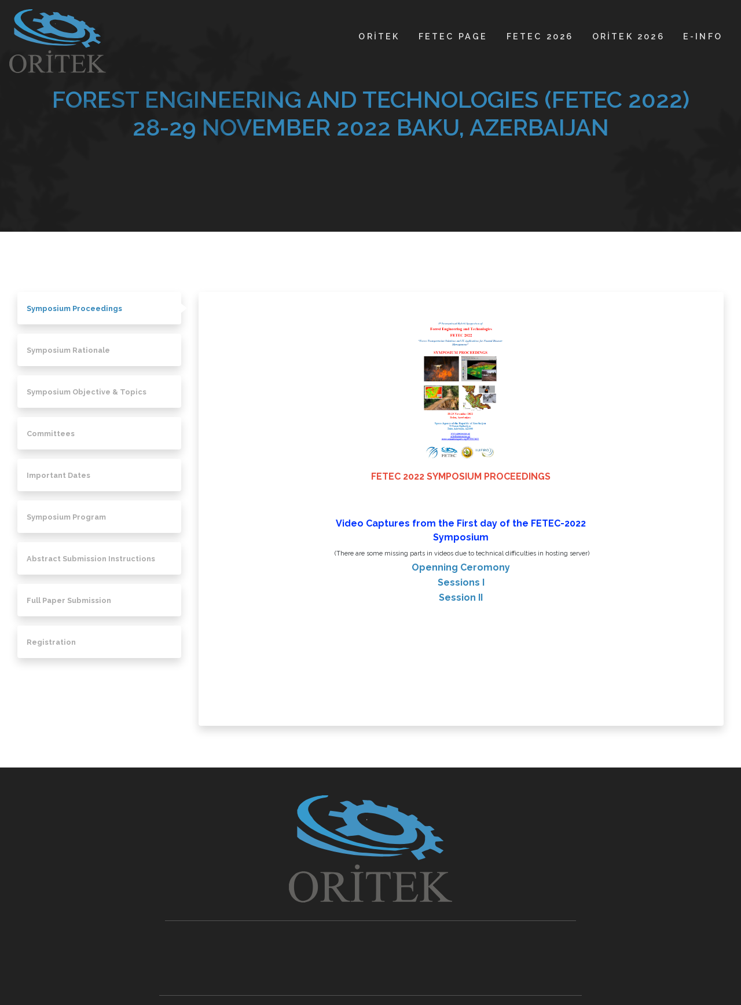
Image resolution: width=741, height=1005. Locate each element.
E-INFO (702, 36)
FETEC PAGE (453, 36)
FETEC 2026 (540, 36)
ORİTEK (378, 36)
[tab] (99, 308)
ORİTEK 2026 (628, 36)
